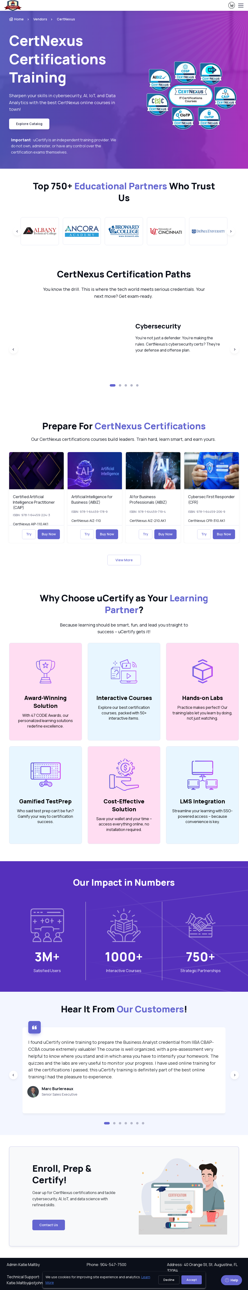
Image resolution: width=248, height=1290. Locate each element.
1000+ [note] (124, 956)
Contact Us (48, 1225)
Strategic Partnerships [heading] (200, 970)
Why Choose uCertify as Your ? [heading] (124, 604)
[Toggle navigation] (240, 5)
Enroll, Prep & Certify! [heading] (61, 1174)
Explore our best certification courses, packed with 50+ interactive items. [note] (124, 713)
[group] (40, 231)
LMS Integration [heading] (202, 801)
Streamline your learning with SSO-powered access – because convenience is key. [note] (202, 816)
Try (29, 534)
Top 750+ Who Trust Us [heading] (124, 192)
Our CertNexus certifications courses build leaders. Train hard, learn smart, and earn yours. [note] (124, 439)
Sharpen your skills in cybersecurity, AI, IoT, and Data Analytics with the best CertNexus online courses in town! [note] (62, 102)
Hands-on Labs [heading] (202, 698)
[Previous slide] (17, 231)
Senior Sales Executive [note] (59, 1094)
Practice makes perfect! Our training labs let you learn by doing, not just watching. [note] (202, 713)
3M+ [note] (47, 956)
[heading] (65, 58)
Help (231, 1280)
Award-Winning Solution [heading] (45, 702)
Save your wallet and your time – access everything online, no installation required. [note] (124, 824)
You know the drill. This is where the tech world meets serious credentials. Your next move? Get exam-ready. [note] (124, 292)
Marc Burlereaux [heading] (57, 1088)
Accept (191, 1280)
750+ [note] (200, 956)
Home (16, 19)
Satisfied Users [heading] (47, 970)
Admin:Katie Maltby (23, 1264)
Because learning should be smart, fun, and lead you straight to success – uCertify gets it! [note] (124, 628)
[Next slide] (230, 231)
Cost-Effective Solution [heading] (124, 805)
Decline (168, 1280)
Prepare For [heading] (124, 426)
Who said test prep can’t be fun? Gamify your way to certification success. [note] (45, 816)
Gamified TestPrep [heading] (45, 801)
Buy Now (49, 534)
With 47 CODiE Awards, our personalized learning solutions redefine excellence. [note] (45, 721)
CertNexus (66, 19)
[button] (112, 385)
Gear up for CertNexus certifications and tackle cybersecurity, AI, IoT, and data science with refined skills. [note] (73, 1198)
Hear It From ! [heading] (124, 1009)
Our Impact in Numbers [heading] (124, 882)
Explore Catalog (29, 123)
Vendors (40, 19)
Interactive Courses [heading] (124, 698)
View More (124, 560)
